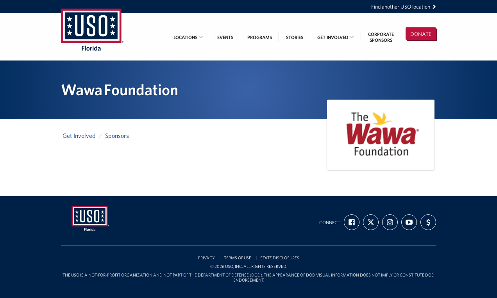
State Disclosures (279, 258)
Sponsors (117, 135)
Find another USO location (403, 6)
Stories (294, 37)
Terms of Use (237, 258)
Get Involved (335, 37)
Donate (420, 33)
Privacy (206, 258)
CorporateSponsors (381, 37)
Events (225, 37)
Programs (259, 37)
